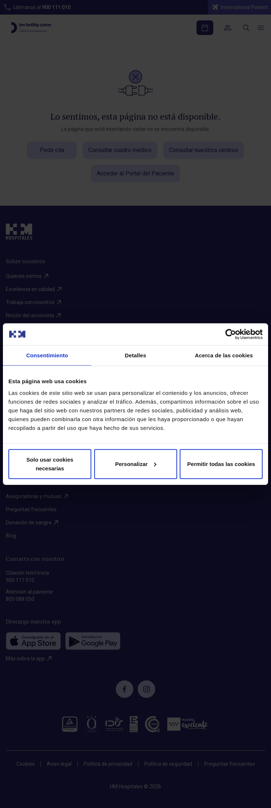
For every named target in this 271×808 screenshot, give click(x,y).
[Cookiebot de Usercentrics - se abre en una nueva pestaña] (231, 334)
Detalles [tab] (135, 355)
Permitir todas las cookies (221, 464)
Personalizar (135, 464)
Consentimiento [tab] (47, 355)
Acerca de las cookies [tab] (224, 355)
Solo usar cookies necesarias (49, 463)
